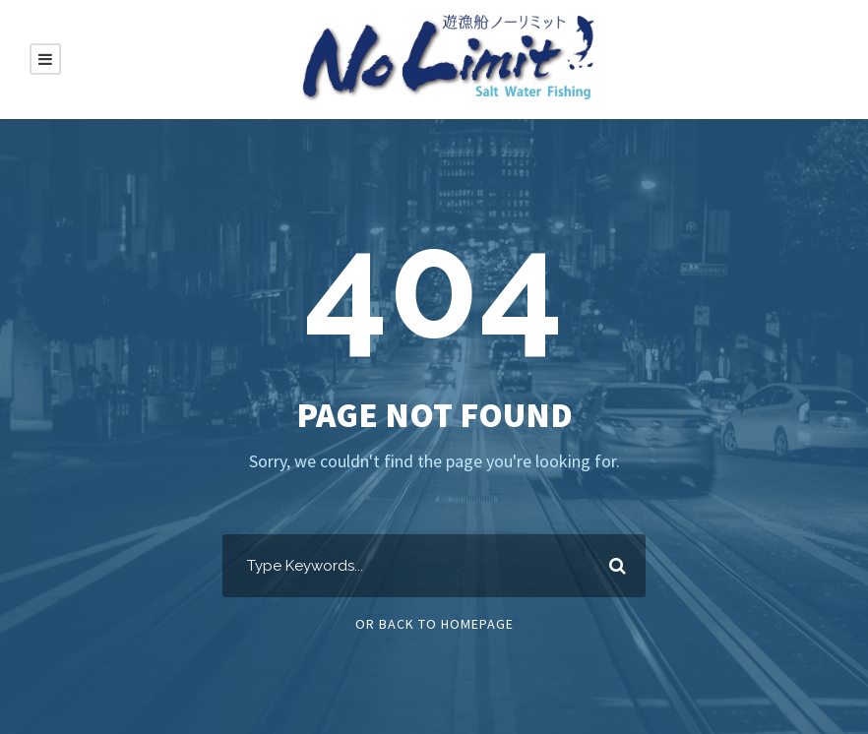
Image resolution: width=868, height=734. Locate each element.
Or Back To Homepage (434, 624)
